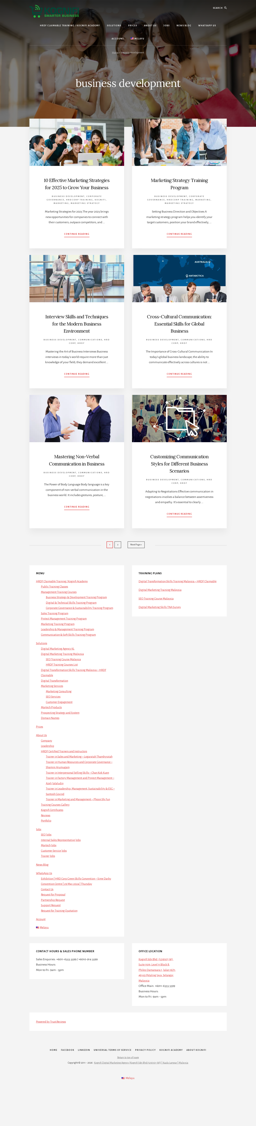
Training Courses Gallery (56, 836)
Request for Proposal (54, 926)
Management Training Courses (60, 612)
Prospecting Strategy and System (62, 738)
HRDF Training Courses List (63, 690)
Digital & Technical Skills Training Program (73, 623)
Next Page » (136, 566)
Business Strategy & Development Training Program (79, 618)
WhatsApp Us (44, 904)
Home (115, 52)
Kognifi (100, 207)
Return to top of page (128, 1096)
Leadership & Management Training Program (70, 655)
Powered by (52, 1053)
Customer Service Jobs (55, 882)
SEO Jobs (46, 866)
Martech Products (52, 733)
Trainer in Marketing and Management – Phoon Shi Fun (81, 830)
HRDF (81, 357)
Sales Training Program (56, 639)
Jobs (38, 860)
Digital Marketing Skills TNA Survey (161, 633)
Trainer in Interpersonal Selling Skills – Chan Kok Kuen (80, 804)
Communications (90, 354)
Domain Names (51, 744)
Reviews (46, 846)
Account (41, 950)
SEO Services (54, 722)
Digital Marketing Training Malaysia (64, 680)
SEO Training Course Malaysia (64, 685)
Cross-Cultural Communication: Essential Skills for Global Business (179, 330)
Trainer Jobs (48, 887)
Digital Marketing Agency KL (59, 674)
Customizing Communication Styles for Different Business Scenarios (179, 481)
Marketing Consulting (60, 717)
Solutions (42, 669)
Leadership (48, 771)
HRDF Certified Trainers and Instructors (65, 777)
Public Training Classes (55, 607)
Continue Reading (76, 241)
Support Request (51, 936)
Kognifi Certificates (53, 841)
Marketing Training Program (59, 650)
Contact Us (48, 920)
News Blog (42, 896)
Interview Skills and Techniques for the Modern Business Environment (77, 334)
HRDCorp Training (79, 207)
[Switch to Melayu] (137, 38)
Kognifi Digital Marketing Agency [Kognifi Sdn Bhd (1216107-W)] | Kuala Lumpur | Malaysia (141, 1102)
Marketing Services (53, 712)
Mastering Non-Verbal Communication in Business (76, 477)
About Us (42, 761)
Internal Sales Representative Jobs (62, 871)
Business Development (68, 203)
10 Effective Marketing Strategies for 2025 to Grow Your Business (77, 187)
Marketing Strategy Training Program (179, 183)
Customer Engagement (60, 728)
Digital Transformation (55, 706)
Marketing (61, 210)
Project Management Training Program (66, 644)
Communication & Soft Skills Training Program (71, 660)
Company (47, 766)
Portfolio (46, 852)
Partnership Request (53, 931)
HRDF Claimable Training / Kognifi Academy (64, 601)
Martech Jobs (49, 876)
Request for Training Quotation (60, 942)
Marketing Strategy (85, 210)
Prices (40, 752)
